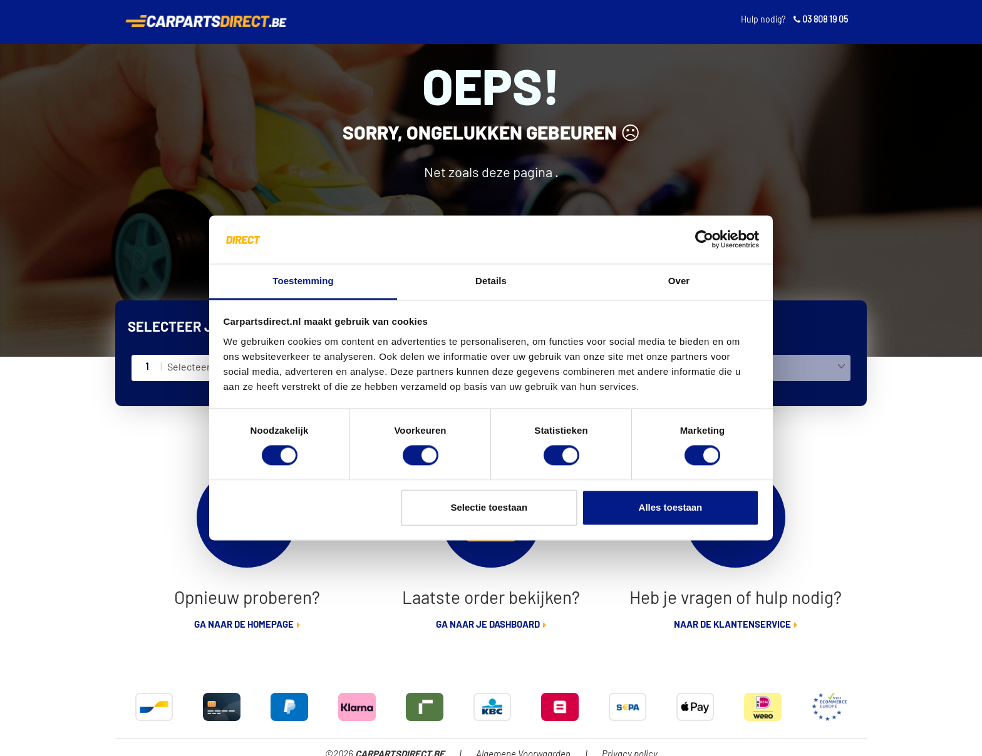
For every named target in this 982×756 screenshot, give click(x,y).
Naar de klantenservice (732, 625)
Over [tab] (679, 280)
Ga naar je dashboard (488, 625)
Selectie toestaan (489, 507)
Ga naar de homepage (244, 625)
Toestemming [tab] (303, 280)
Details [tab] (491, 280)
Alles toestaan (671, 507)
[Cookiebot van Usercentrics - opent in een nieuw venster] (704, 239)
